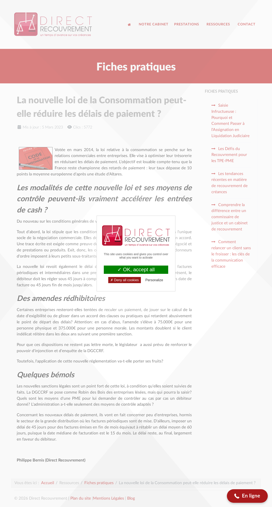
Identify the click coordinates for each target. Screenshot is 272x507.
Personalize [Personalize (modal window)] (154, 280)
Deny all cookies (124, 280)
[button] (247, 496)
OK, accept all (136, 269)
